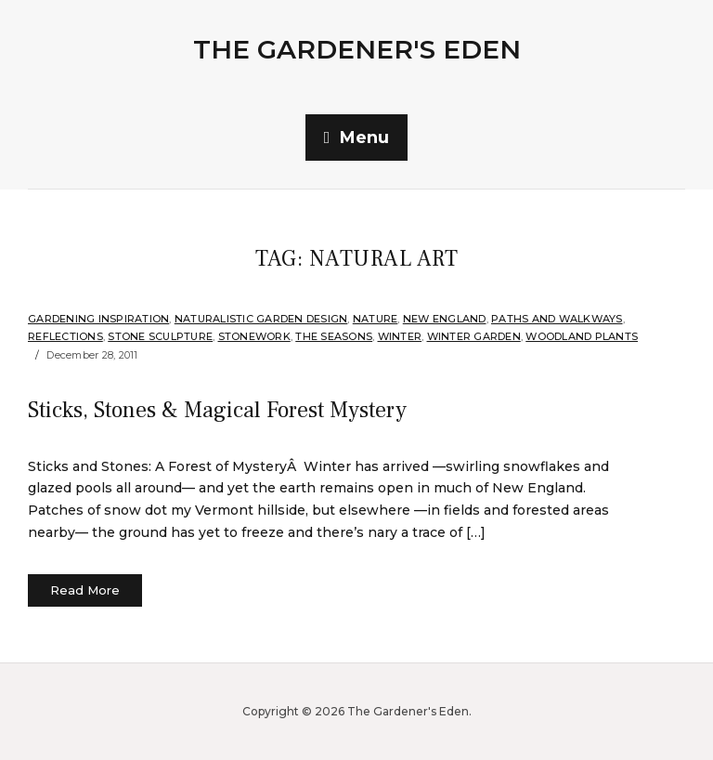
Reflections (65, 336)
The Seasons (333, 336)
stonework (254, 336)
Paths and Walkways (557, 318)
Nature (375, 318)
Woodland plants (581, 336)
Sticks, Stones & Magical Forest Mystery (217, 410)
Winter (400, 336)
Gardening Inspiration (98, 318)
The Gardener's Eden (357, 49)
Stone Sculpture (160, 336)
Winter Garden (474, 336)
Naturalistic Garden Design (261, 318)
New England (444, 318)
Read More (85, 590)
